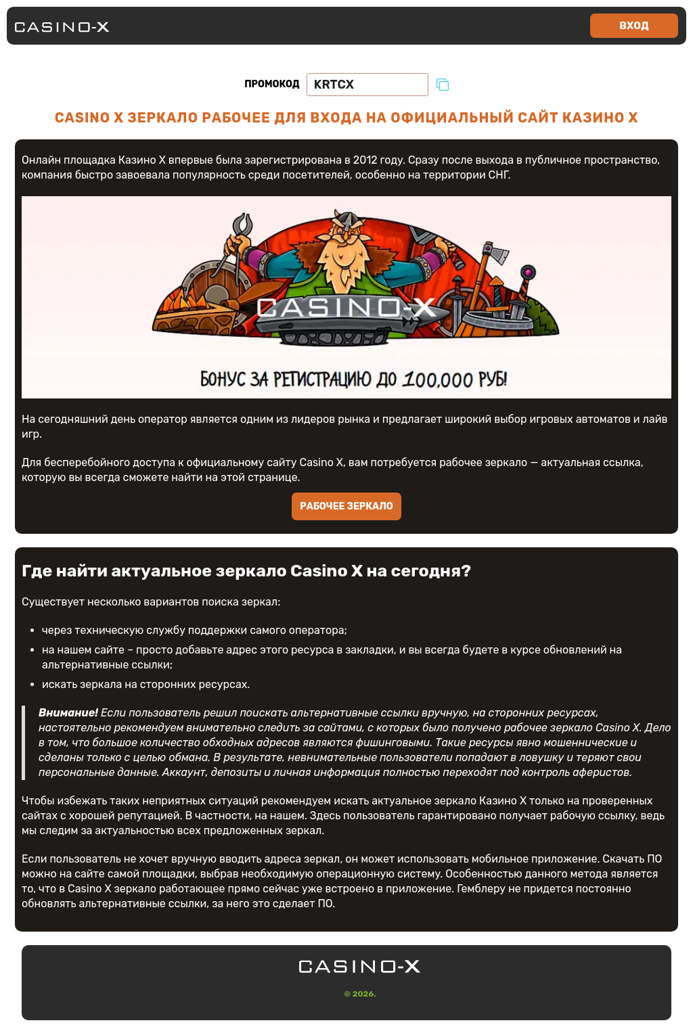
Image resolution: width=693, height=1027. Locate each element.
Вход (633, 26)
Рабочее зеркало (346, 506)
